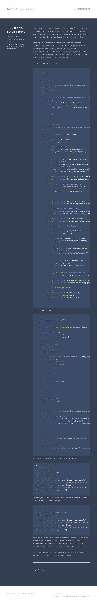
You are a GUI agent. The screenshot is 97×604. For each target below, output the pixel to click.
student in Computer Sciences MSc (60, 28)
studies (9, 46)
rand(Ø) (12, 9)
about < (75, 9)
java (23, 44)
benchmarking (11, 49)
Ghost (32, 593)
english (18, 44)
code (14, 44)
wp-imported (20, 46)
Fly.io (59, 593)
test (14, 46)
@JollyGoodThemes (69, 596)
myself (87, 596)
